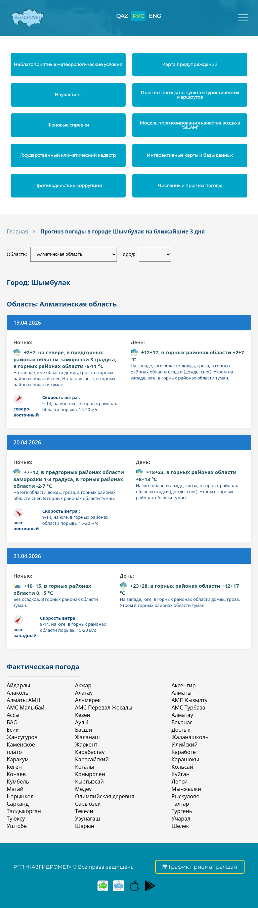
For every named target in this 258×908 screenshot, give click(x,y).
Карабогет (184, 752)
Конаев (16, 774)
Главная (17, 231)
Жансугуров (22, 737)
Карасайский (92, 759)
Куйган (180, 774)
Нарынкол (20, 796)
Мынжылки (186, 789)
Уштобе (17, 826)
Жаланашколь (189, 737)
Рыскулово (185, 796)
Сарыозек (87, 803)
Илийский (184, 744)
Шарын (84, 826)
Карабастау (89, 752)
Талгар (180, 803)
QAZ (122, 16)
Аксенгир (183, 685)
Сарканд (18, 803)
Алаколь (18, 692)
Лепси (179, 781)
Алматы (181, 692)
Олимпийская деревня (104, 796)
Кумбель (18, 781)
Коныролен (90, 774)
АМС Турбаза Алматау (188, 711)
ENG (155, 16)
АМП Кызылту (189, 700)
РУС (138, 16)
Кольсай (182, 766)
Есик (12, 729)
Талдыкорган (24, 811)
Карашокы (185, 759)
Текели (84, 811)
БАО (12, 722)
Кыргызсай (89, 781)
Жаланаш (87, 737)
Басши (83, 729)
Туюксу (16, 818)
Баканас (181, 722)
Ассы (13, 715)
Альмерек (87, 700)
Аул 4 (82, 722)
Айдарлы (18, 685)
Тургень (181, 811)
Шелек (180, 826)
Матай (15, 789)
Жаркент (86, 744)
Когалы (84, 766)
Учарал (180, 818)
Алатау (84, 692)
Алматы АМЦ (23, 700)
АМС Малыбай (25, 707)
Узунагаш (87, 818)
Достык (180, 729)
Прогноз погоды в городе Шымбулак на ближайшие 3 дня (122, 231)
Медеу (83, 789)
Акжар (83, 685)
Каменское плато (21, 748)
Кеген (14, 766)
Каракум (18, 759)
